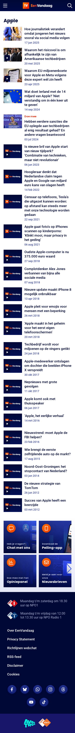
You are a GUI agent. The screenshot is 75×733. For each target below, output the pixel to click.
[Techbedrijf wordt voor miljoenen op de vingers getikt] (37, 349)
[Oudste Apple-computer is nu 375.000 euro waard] (37, 256)
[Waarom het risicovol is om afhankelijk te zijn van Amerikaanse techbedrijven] (37, 56)
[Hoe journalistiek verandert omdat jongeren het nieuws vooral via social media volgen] (37, 35)
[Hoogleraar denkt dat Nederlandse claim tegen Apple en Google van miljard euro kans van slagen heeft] (37, 181)
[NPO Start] (44, 723)
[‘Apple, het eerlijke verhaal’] (37, 420)
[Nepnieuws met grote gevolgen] (37, 386)
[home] (37, 5)
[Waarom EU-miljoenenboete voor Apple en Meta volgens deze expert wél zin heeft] (37, 77)
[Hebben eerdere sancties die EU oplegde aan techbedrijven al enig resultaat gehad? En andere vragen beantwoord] (37, 128)
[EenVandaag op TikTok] (44, 702)
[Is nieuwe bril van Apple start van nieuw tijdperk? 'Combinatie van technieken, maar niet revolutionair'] (37, 155)
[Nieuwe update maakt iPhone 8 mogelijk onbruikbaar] (37, 294)
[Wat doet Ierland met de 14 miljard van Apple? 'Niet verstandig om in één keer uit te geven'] (37, 100)
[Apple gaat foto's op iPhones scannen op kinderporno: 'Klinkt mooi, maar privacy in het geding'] (37, 235)
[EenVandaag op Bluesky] (24, 689)
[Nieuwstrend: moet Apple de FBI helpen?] (37, 437)
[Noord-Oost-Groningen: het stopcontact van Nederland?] (37, 471)
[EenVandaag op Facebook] (12, 689)
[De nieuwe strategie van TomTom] (37, 488)
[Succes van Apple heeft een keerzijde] (37, 505)
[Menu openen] (5, 5)
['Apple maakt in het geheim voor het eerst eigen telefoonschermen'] (37, 330)
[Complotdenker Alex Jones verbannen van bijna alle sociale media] (37, 275)
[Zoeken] (69, 5)
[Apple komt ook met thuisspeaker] (37, 403)
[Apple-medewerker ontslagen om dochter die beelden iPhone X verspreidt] (37, 368)
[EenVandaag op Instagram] (50, 689)
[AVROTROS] (29, 723)
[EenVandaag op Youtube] (31, 702)
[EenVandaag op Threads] (63, 689)
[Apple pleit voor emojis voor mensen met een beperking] (37, 311)
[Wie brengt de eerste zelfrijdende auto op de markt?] (37, 454)
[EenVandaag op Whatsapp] (37, 689)
